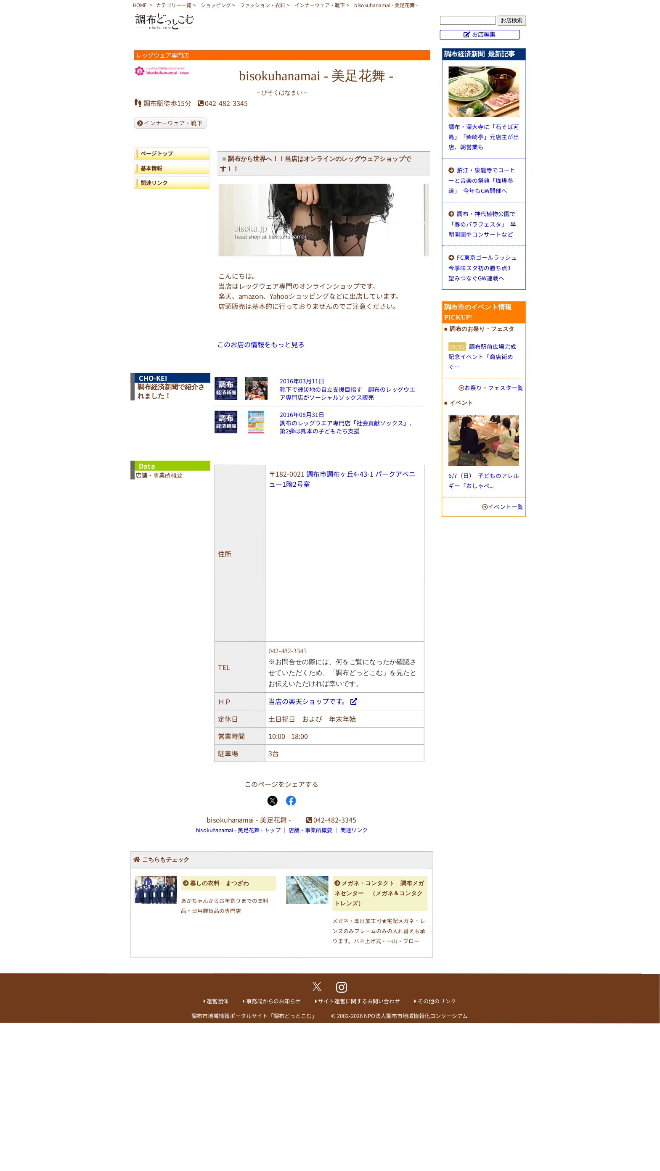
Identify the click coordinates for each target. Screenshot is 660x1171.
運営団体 (217, 1001)
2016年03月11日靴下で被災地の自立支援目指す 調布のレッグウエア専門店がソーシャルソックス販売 (347, 389)
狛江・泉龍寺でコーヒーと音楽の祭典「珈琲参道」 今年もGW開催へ (482, 180)
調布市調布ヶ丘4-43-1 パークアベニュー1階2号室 (342, 479)
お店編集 (484, 34)
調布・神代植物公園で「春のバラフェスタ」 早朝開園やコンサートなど (482, 223)
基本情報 (151, 168)
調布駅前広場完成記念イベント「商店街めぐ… (482, 356)
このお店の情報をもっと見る (261, 344)
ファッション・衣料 (262, 4)
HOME (140, 4)
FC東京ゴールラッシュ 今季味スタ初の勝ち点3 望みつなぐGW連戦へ (482, 267)
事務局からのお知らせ (273, 1001)
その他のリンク (437, 1001)
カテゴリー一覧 (173, 4)
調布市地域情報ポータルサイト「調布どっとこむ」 (254, 1016)
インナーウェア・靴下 (319, 4)
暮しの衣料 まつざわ (219, 883)
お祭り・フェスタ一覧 (493, 387)
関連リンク (153, 183)
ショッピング (216, 4)
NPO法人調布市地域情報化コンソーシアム (416, 1016)
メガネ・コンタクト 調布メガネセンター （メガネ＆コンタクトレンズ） (379, 893)
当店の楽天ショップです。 (308, 701)
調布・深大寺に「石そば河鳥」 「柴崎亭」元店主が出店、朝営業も (483, 136)
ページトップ (156, 153)
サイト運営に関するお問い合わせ (359, 1001)
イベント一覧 (505, 506)
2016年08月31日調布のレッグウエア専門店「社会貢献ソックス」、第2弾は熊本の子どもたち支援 (347, 422)
